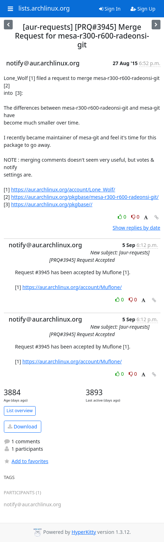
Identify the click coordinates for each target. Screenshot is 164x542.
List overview (20, 411)
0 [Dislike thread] (135, 216)
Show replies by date (136, 227)
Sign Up (143, 8)
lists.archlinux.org (44, 8)
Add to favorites (26, 461)
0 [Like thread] (122, 216)
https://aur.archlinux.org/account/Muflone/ (72, 287)
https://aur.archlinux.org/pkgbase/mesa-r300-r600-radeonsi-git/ (84, 197)
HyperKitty (84, 532)
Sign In (110, 8)
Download (22, 426)
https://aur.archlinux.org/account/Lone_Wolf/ (63, 189)
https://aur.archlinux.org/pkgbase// (51, 204)
